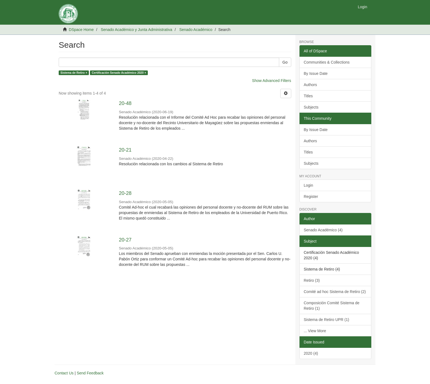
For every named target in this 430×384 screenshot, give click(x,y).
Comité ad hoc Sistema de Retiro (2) (335, 291)
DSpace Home (81, 29)
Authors (310, 85)
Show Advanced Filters (271, 80)
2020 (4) (311, 353)
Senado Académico (196, 29)
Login (308, 185)
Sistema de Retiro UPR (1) (326, 319)
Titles (308, 96)
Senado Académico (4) (323, 230)
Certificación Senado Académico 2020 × (119, 72)
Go (285, 62)
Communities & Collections (327, 62)
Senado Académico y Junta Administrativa (136, 29)
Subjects (311, 107)
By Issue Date (316, 73)
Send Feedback (90, 373)
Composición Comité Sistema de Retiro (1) (332, 306)
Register (311, 196)
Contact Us (64, 373)
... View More (315, 331)
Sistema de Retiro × (73, 72)
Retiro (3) (312, 280)
